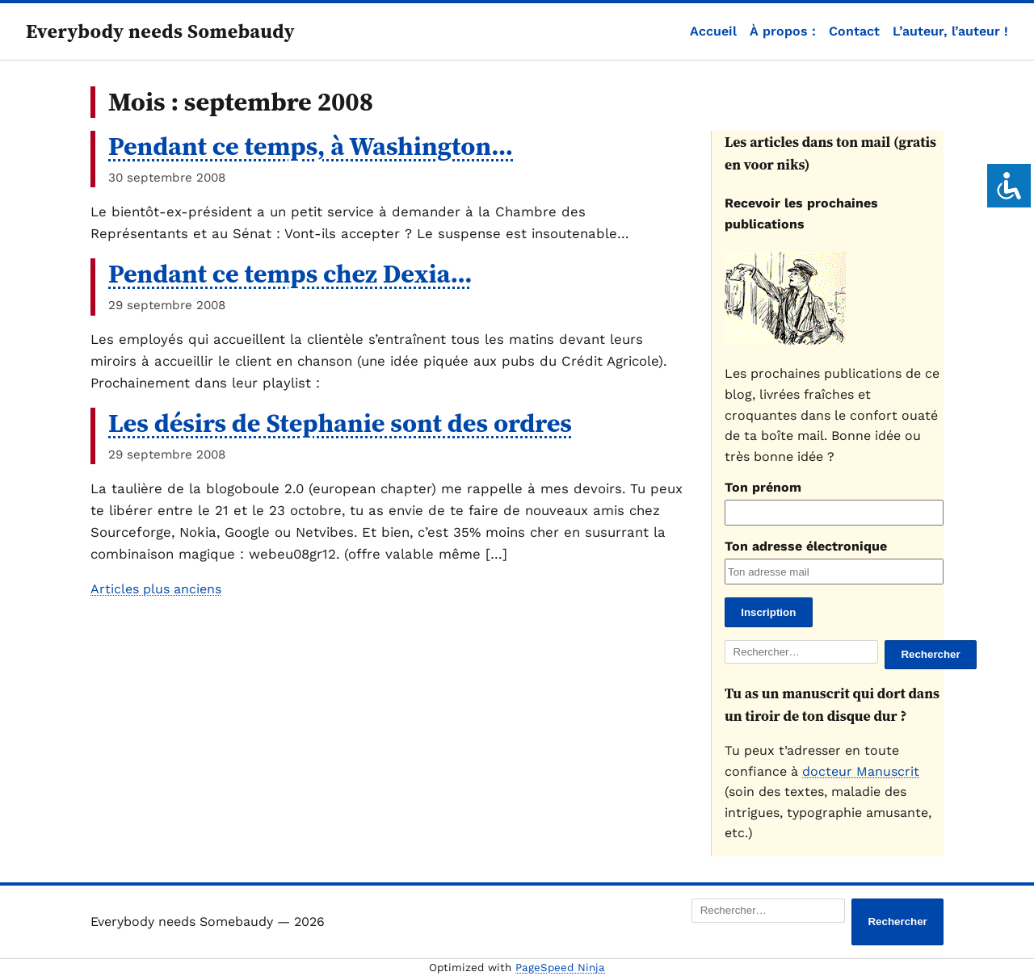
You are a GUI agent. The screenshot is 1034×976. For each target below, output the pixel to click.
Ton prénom (763, 487)
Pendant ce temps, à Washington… (310, 146)
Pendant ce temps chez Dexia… (290, 273)
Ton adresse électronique (806, 546)
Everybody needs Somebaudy (160, 31)
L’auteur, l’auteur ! (950, 31)
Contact (854, 31)
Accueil (713, 31)
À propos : (783, 31)
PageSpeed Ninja (560, 967)
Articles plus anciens (155, 589)
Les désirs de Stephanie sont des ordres (340, 423)
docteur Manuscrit (860, 771)
